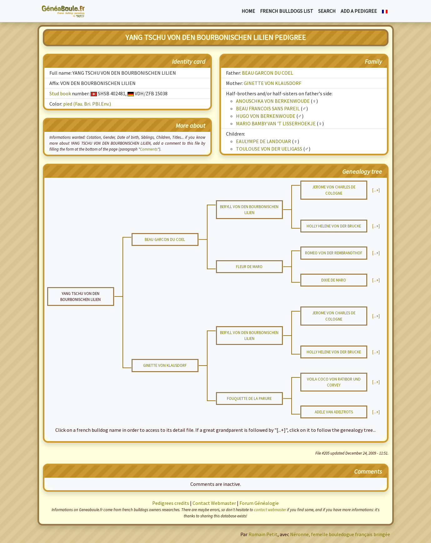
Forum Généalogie (259, 503)
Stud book (60, 93)
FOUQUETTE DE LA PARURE (249, 398)
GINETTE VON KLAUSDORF (272, 83)
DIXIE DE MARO (333, 279)
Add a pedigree (359, 11)
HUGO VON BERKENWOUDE (265, 116)
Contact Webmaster (214, 503)
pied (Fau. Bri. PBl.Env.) (87, 104)
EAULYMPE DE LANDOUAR (263, 141)
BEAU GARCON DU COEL (267, 73)
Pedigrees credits (170, 503)
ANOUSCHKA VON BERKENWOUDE (273, 101)
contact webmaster (270, 509)
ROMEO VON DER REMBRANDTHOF (333, 252)
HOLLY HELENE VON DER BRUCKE (334, 225)
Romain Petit (263, 534)
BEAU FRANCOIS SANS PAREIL (268, 108)
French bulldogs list (286, 11)
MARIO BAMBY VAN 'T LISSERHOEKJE (276, 123)
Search (327, 11)
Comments (149, 149)
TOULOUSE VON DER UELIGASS (269, 149)
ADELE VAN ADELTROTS (334, 411)
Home (248, 11)
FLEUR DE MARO (249, 266)
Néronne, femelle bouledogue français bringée (340, 534)
